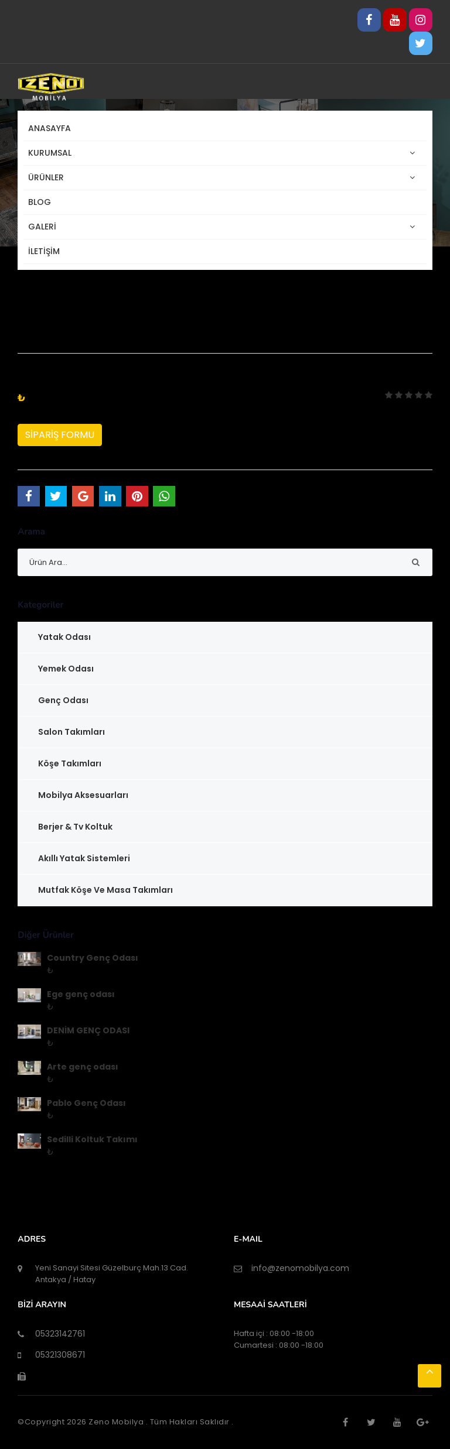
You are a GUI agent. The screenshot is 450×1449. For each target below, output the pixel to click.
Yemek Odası (66, 668)
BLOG (39, 202)
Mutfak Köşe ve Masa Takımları (105, 890)
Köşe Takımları (69, 763)
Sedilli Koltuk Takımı (92, 1139)
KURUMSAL (52, 153)
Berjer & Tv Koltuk (75, 827)
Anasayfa (49, 128)
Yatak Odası (64, 637)
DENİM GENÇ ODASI (88, 1030)
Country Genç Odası (92, 958)
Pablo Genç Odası (86, 1103)
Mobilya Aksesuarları (83, 795)
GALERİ (44, 227)
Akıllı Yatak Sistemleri (84, 858)
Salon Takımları (71, 732)
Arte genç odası (82, 1067)
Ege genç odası (81, 994)
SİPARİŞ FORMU (59, 434)
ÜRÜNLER (48, 178)
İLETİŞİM (44, 251)
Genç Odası (63, 700)
